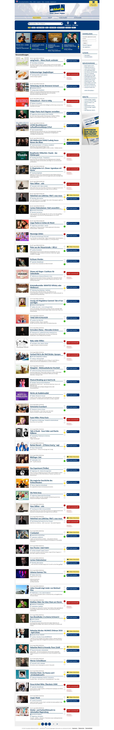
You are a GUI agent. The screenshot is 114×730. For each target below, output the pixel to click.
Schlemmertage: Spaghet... (90, 99)
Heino (85, 108)
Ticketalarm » (70, 79)
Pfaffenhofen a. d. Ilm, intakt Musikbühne (41, 592)
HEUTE (50, 17)
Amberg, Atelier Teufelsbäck (38, 90)
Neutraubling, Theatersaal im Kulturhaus (41, 435)
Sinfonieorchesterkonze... (90, 84)
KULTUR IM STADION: (36, 714)
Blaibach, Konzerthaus (37, 103)
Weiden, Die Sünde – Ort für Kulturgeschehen (42, 307)
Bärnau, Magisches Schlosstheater (39, 485)
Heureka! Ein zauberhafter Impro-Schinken (54, 46)
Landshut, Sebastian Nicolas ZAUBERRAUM (42, 636)
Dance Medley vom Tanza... (90, 82)
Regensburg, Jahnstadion (37, 716)
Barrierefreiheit (89, 728)
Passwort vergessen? (87, 45)
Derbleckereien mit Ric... (89, 105)
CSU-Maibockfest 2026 (89, 70)
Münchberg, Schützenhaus (38, 63)
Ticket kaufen (72, 60)
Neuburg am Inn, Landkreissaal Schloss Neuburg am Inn (44, 332)
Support (38, 2)
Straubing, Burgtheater (37, 173)
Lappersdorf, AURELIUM (37, 537)
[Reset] (62, 24)
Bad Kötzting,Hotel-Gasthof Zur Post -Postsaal (42, 521)
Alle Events (37, 17)
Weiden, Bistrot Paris (36, 575)
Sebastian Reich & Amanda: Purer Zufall (70, 45)
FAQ (31, 2)
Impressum (53, 2)
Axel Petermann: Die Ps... (90, 110)
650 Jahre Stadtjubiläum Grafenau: (38, 356)
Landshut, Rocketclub (37, 250)
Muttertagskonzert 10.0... (90, 76)
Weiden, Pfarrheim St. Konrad (38, 395)
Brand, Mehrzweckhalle (37, 447)
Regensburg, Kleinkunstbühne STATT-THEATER (42, 114)
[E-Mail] (89, 38)
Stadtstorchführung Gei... (90, 79)
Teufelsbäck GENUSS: (35, 88)
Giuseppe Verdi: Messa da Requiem (38, 45)
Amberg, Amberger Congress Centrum (40, 550)
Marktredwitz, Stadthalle (37, 606)
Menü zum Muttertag (89, 73)
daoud (85, 104)
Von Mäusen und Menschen (90, 72)
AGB (34, 2)
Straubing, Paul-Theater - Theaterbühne (41, 157)
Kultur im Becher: (34, 619)
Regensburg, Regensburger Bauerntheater (41, 495)
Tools (43, 2)
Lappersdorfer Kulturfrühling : (37, 535)
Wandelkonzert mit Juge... (90, 75)
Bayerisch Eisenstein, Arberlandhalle (40, 650)
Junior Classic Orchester (89, 68)
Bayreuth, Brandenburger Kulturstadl (40, 236)
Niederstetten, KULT (36, 460)
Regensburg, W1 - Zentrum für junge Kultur (41, 471)
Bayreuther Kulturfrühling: (36, 210)
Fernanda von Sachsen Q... (90, 85)
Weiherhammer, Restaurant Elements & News (42, 276)
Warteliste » (69, 77)
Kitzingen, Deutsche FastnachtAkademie (41, 382)
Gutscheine (78, 17)
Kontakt (47, 2)
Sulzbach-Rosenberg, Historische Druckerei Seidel (43, 370)
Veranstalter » (87, 55)
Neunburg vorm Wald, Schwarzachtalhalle (41, 509)
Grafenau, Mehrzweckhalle (38, 358)
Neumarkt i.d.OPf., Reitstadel (38, 663)
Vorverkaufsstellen (24, 2)
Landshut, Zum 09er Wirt (37, 320)
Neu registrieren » (86, 47)
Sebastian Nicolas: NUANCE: (37, 635)
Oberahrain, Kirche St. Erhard (38, 409)
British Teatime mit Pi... (89, 65)
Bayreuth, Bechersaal (36, 621)
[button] (85, 43)
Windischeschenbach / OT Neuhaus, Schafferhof (43, 145)
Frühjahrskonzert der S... (89, 67)
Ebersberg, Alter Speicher (37, 198)
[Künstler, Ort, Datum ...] (45, 24)
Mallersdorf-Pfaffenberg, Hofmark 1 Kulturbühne (43, 677)
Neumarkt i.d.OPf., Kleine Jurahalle (40, 186)
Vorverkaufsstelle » (88, 57)
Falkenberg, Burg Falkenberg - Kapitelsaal (41, 290)
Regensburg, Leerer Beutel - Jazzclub (40, 225)
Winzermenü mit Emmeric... (90, 78)
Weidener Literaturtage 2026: (37, 305)
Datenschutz (81, 728)
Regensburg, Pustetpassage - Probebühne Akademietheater (45, 420)
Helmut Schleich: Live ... (89, 102)
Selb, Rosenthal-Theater (37, 129)
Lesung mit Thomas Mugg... (90, 101)
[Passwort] (89, 41)
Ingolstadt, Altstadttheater (37, 262)
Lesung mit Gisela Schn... (90, 87)
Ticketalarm (63, 17)
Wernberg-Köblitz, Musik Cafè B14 (39, 75)
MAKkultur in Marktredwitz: (37, 604)
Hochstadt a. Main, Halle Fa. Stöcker (40, 343)
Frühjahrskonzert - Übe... (89, 81)
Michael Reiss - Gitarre (22, 45)
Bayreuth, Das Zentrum (37, 212)
